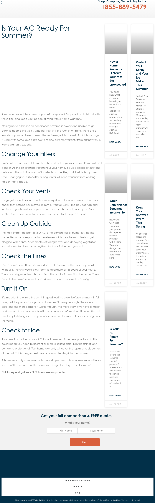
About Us (77, 486)
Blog (77, 492)
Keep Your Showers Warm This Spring (142, 217)
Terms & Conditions (113, 500)
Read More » (115, 142)
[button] (1, 2)
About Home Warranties (77, 480)
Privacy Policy (97, 500)
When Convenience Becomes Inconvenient (118, 206)
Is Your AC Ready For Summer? (116, 336)
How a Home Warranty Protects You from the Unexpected (117, 73)
